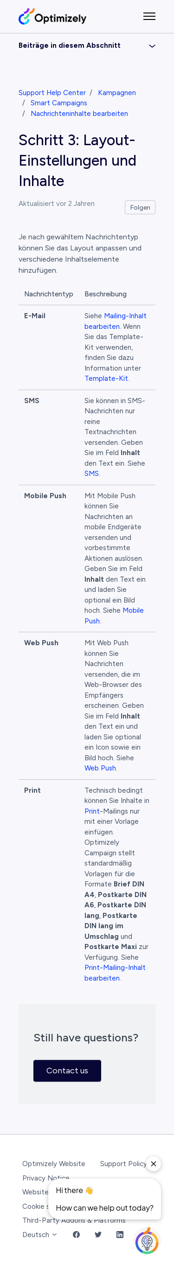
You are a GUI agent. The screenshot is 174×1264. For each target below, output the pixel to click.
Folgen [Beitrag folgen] (140, 208)
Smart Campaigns (59, 103)
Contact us (67, 1070)
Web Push (100, 768)
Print (92, 811)
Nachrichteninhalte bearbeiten (79, 113)
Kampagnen (117, 93)
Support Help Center (52, 93)
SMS (91, 473)
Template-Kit (106, 378)
